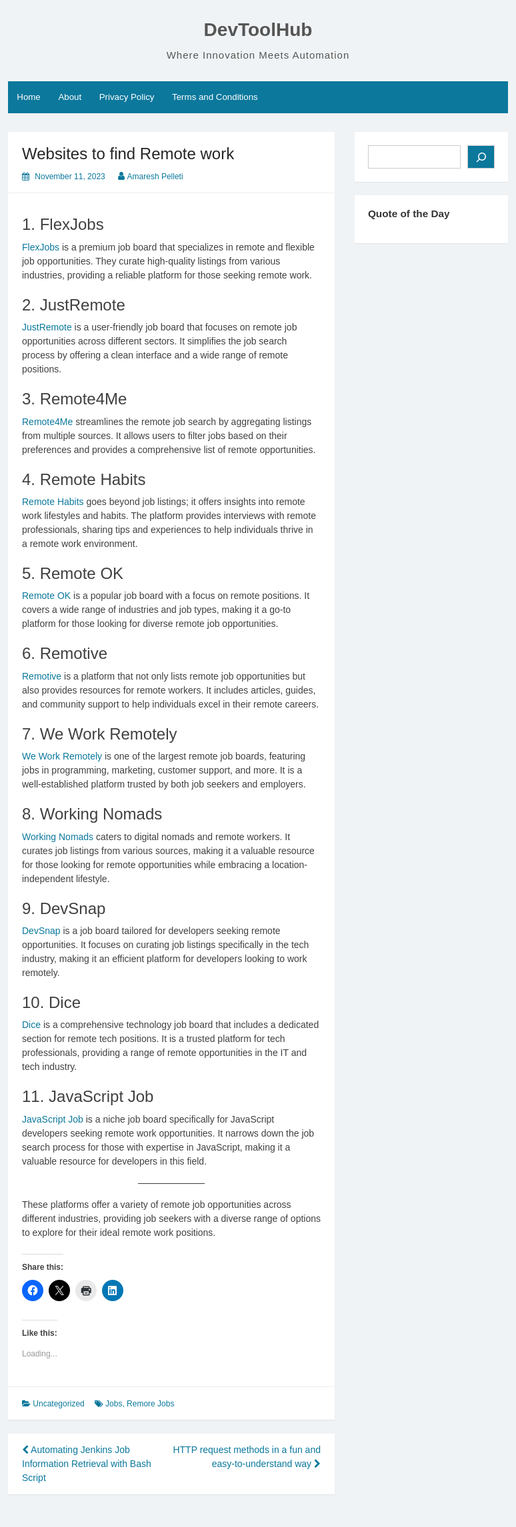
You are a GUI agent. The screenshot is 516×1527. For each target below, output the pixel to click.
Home (28, 97)
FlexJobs (40, 247)
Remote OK (46, 595)
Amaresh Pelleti (155, 176)
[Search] (481, 157)
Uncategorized (58, 1403)
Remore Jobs (150, 1403)
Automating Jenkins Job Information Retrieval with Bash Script (86, 1463)
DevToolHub (258, 29)
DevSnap (41, 930)
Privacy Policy (127, 97)
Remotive (41, 676)
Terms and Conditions (215, 97)
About (69, 97)
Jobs (113, 1403)
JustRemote (47, 327)
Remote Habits (53, 501)
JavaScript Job (52, 1119)
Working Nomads (57, 836)
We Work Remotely (62, 756)
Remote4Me (47, 421)
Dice (31, 1024)
